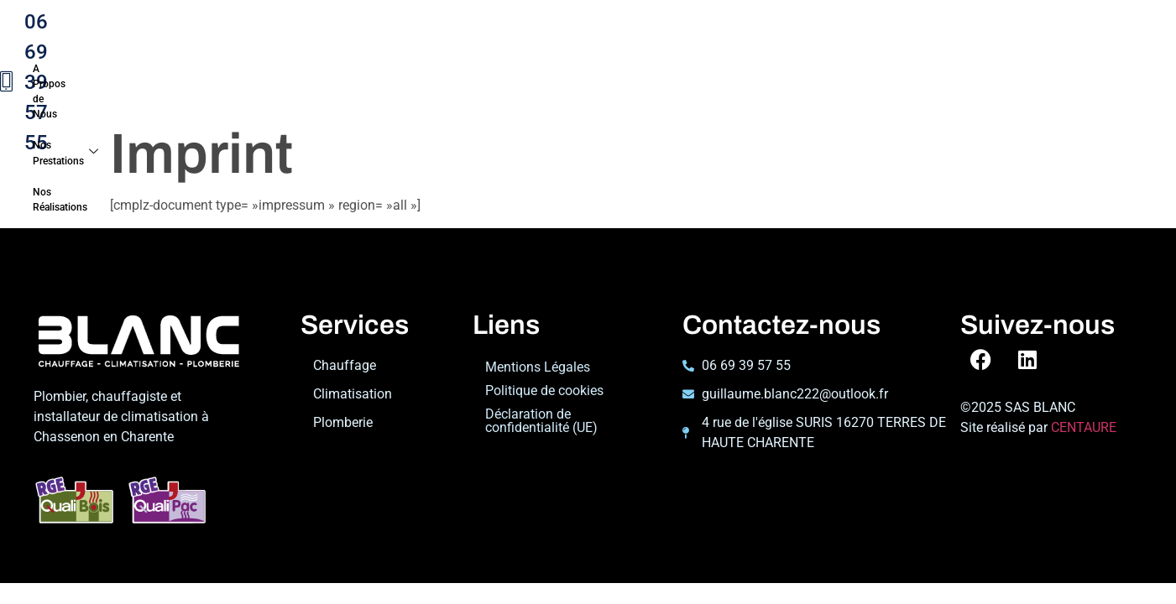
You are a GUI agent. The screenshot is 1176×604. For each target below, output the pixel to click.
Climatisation (352, 350)
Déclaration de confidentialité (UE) (541, 377)
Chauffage (344, 322)
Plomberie (343, 379)
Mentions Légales (537, 323)
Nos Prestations (469, 22)
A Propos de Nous (339, 22)
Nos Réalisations (601, 22)
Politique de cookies (544, 347)
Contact (310, 52)
